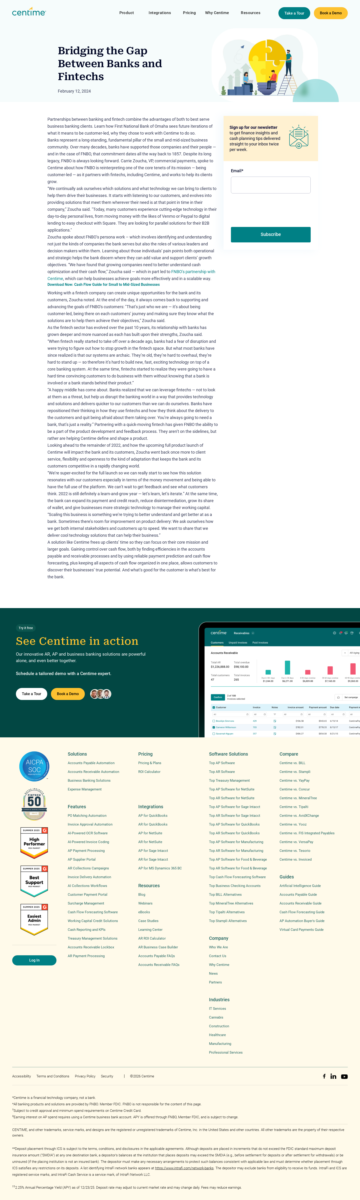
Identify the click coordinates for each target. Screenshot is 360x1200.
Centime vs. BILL (292, 763)
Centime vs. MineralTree (298, 798)
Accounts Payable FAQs (156, 956)
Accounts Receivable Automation (93, 772)
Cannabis (216, 1017)
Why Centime (217, 12)
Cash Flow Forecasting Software (93, 912)
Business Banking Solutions (89, 780)
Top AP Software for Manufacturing (236, 842)
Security (107, 1076)
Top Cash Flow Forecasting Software (237, 877)
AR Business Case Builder (158, 947)
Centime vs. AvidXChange (299, 816)
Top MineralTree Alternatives (231, 903)
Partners (215, 982)
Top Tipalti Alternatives (227, 912)
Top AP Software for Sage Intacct (234, 807)
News (213, 973)
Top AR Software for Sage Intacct (234, 816)
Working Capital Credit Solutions (93, 921)
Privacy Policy (85, 1076)
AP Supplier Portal (82, 859)
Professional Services (226, 1052)
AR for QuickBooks (153, 824)
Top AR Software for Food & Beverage (238, 868)
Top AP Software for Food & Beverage (238, 859)
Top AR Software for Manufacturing (236, 851)
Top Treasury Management (229, 780)
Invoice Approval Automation (90, 824)
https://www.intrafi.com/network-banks (184, 1168)
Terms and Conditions (52, 1076)
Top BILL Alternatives (225, 894)
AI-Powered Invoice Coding (88, 842)
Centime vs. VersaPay (296, 842)
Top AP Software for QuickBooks (234, 824)
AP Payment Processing (86, 851)
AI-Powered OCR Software (88, 833)
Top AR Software (222, 772)
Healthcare (217, 1035)
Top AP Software (222, 763)
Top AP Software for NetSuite (231, 789)
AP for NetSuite (150, 833)
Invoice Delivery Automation (89, 877)
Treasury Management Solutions (93, 938)
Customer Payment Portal (87, 894)
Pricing (189, 12)
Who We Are (218, 947)
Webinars (145, 903)
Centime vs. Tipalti (294, 807)
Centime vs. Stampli (295, 772)
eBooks (144, 912)
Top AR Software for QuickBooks (234, 833)
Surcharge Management (86, 903)
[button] (127, 10)
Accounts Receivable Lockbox (91, 947)
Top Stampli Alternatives (228, 921)
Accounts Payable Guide (298, 894)
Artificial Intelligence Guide (300, 886)
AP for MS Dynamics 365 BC (160, 868)
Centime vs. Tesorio (295, 851)
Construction (219, 1026)
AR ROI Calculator (152, 938)
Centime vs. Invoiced (296, 859)
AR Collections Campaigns (88, 868)
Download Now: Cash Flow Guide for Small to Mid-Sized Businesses (103, 284)
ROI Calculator (149, 772)
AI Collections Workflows (87, 886)
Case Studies (148, 921)
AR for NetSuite (150, 842)
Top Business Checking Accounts (235, 886)
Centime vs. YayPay (295, 780)
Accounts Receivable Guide (301, 903)
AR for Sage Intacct (153, 859)
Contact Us (217, 956)
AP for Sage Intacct (153, 851)
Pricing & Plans (149, 763)
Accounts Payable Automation (91, 763)
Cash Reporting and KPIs (87, 930)
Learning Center (150, 930)
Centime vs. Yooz (293, 824)
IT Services (217, 1009)
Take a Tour (294, 13)
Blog (141, 894)
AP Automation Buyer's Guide (302, 921)
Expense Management (85, 789)
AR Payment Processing (86, 956)
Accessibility (21, 1076)
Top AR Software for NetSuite (231, 798)
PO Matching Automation (87, 816)
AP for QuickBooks (153, 816)
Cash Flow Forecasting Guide (302, 912)
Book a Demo (331, 13)
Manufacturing (220, 1044)
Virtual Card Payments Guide (302, 930)
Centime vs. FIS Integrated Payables (307, 833)
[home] (29, 11)
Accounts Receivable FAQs (159, 965)
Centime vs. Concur (295, 789)
